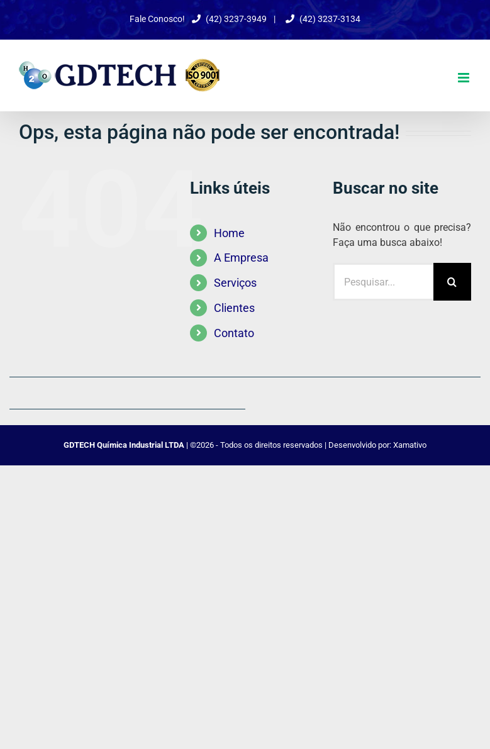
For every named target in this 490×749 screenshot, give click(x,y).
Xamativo (409, 445)
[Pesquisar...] (383, 282)
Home (229, 233)
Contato (234, 333)
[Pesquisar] (452, 282)
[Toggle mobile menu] (464, 77)
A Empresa (241, 257)
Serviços (235, 282)
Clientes (234, 307)
